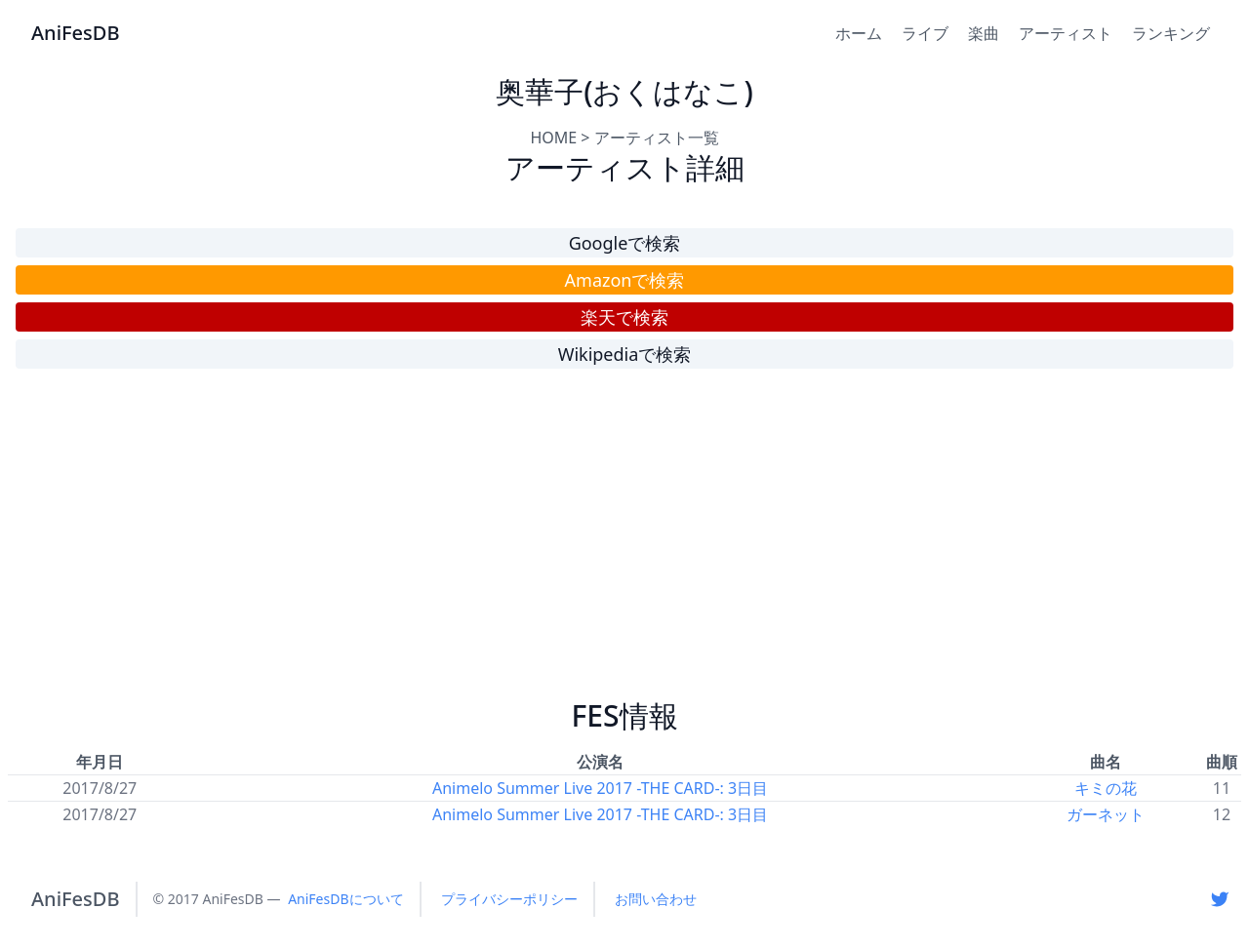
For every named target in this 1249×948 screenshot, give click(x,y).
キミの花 (1105, 788)
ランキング (1171, 33)
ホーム (858, 33)
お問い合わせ (656, 898)
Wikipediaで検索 (625, 354)
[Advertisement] (624, 542)
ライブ (925, 33)
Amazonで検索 (625, 280)
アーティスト (1065, 33)
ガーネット (1106, 814)
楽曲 (983, 33)
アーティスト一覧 (656, 137)
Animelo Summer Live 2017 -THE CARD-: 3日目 (600, 788)
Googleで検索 (625, 243)
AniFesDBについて (345, 898)
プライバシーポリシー (509, 898)
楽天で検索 (624, 317)
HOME (553, 137)
